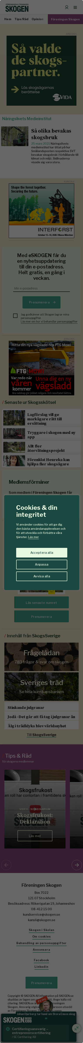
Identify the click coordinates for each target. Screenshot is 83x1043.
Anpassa (41, 564)
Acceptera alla (41, 552)
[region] (41, 521)
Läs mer (33, 537)
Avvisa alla (41, 576)
